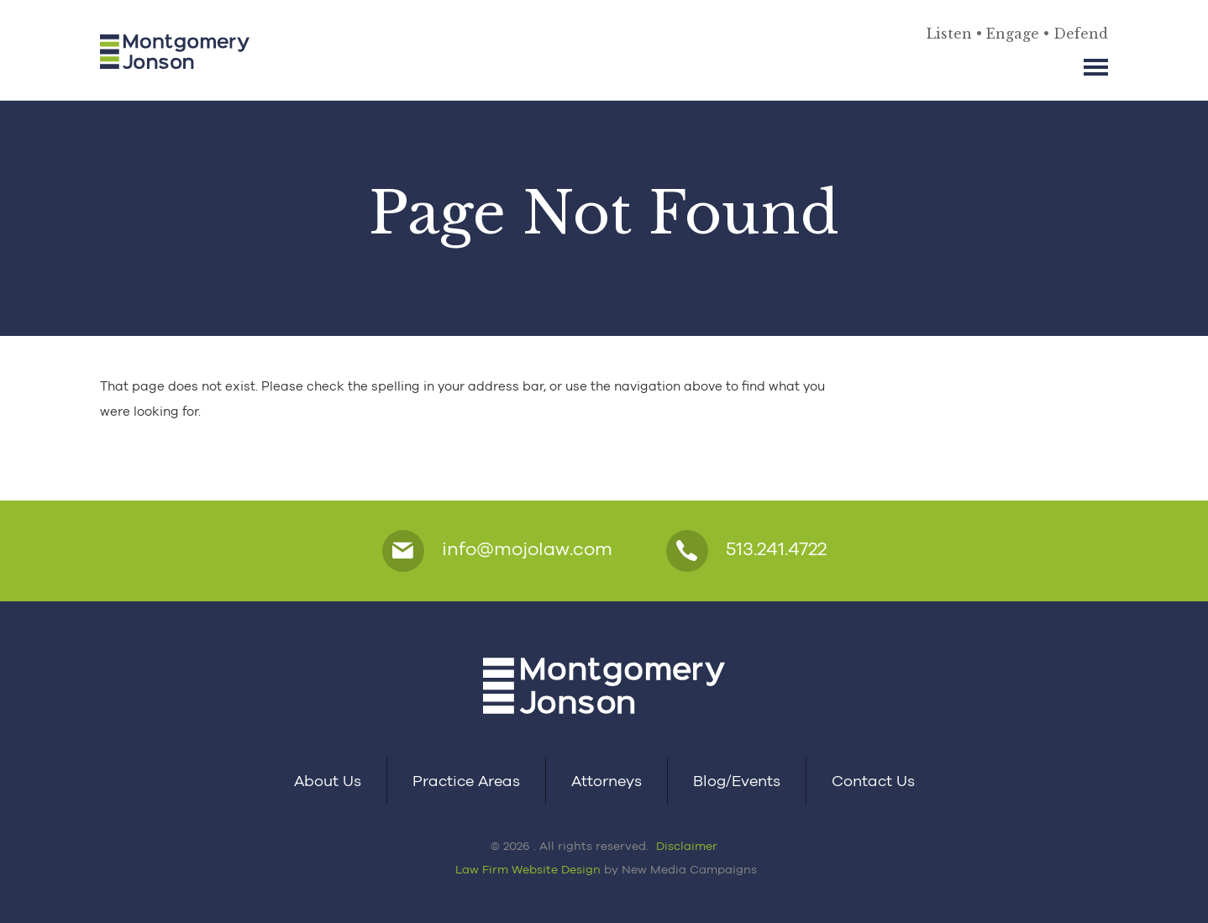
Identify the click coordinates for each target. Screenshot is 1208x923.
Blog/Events (736, 780)
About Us (327, 780)
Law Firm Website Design (528, 869)
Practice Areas (466, 780)
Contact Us (873, 780)
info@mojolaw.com (497, 551)
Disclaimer (686, 845)
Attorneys (606, 780)
